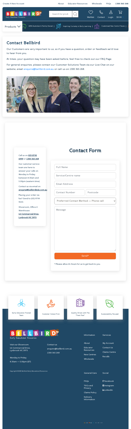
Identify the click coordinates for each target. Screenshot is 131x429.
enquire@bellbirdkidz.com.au (33, 190)
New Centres (90, 355)
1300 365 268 (121, 4)
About (61, 4)
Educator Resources (78, 4)
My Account (108, 343)
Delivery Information (89, 398)
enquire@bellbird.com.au (39, 69)
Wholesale (97, 4)
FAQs (108, 4)
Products (12, 27)
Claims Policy (90, 393)
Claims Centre (109, 352)
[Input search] (60, 14)
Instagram (108, 386)
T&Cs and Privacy (88, 387)
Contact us (52, 345)
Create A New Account (13, 4)
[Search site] (75, 14)
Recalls (106, 357)
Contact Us (108, 348)
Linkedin (108, 390)
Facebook (108, 381)
